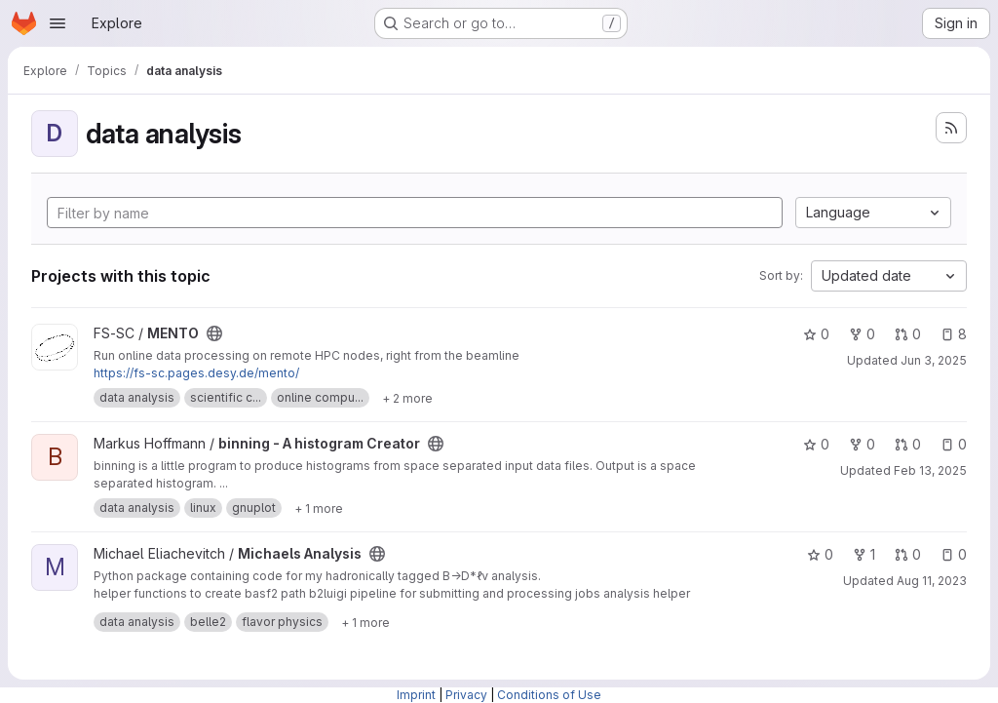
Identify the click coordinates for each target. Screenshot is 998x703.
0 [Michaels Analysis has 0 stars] (820, 554)
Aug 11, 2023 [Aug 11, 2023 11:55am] (932, 580)
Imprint (416, 694)
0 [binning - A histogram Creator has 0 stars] (816, 444)
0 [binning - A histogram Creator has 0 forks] (862, 444)
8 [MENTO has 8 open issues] (953, 334)
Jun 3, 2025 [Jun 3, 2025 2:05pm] (934, 360)
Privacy (466, 694)
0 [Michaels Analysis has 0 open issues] (953, 554)
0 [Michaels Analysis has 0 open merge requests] (908, 554)
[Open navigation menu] (57, 23)
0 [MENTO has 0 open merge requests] (908, 334)
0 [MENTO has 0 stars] (816, 334)
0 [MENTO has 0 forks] (862, 334)
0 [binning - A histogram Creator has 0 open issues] (953, 444)
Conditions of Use (549, 694)
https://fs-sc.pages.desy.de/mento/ (196, 373)
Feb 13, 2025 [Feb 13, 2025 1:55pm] (930, 470)
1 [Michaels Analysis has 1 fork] (864, 554)
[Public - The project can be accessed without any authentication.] (214, 333)
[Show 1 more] (319, 508)
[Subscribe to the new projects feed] (951, 127)
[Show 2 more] (407, 398)
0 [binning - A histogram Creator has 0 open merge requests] (908, 444)
